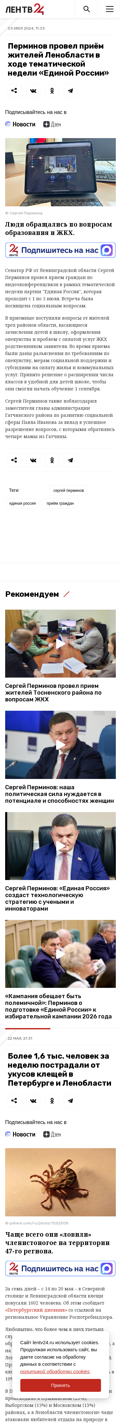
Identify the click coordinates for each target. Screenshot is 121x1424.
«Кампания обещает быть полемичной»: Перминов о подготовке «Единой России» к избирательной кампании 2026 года (58, 1006)
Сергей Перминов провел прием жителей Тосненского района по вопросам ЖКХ (53, 693)
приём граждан (60, 503)
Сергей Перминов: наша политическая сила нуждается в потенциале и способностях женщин (59, 794)
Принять (60, 1385)
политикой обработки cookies (55, 1371)
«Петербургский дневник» (36, 1310)
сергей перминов (68, 490)
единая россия (22, 503)
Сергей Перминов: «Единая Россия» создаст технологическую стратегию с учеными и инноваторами (57, 898)
